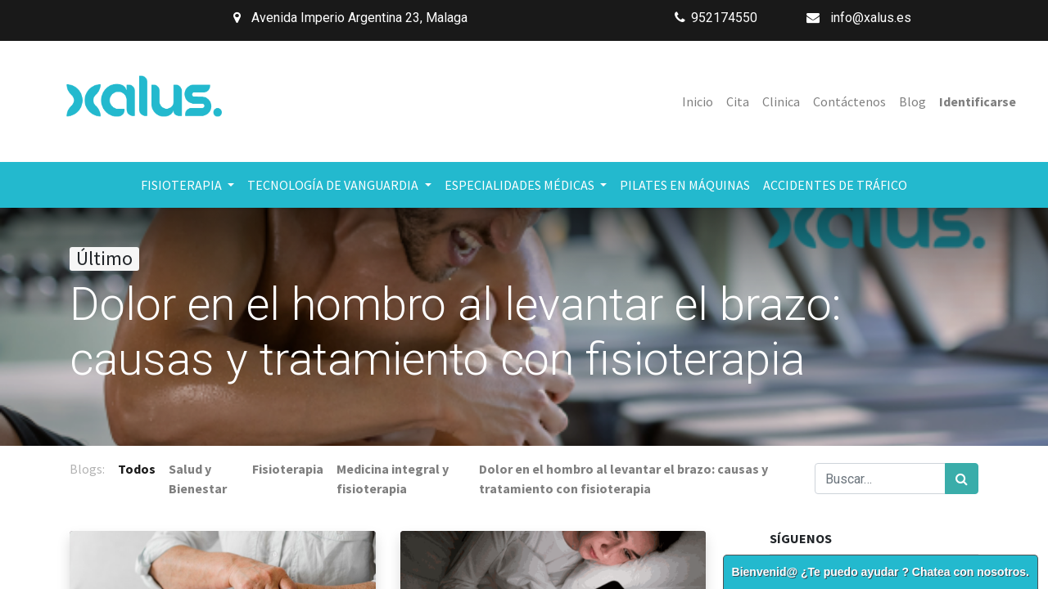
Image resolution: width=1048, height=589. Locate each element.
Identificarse (977, 101)
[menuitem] (697, 101)
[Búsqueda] (961, 478)
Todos (137, 469)
